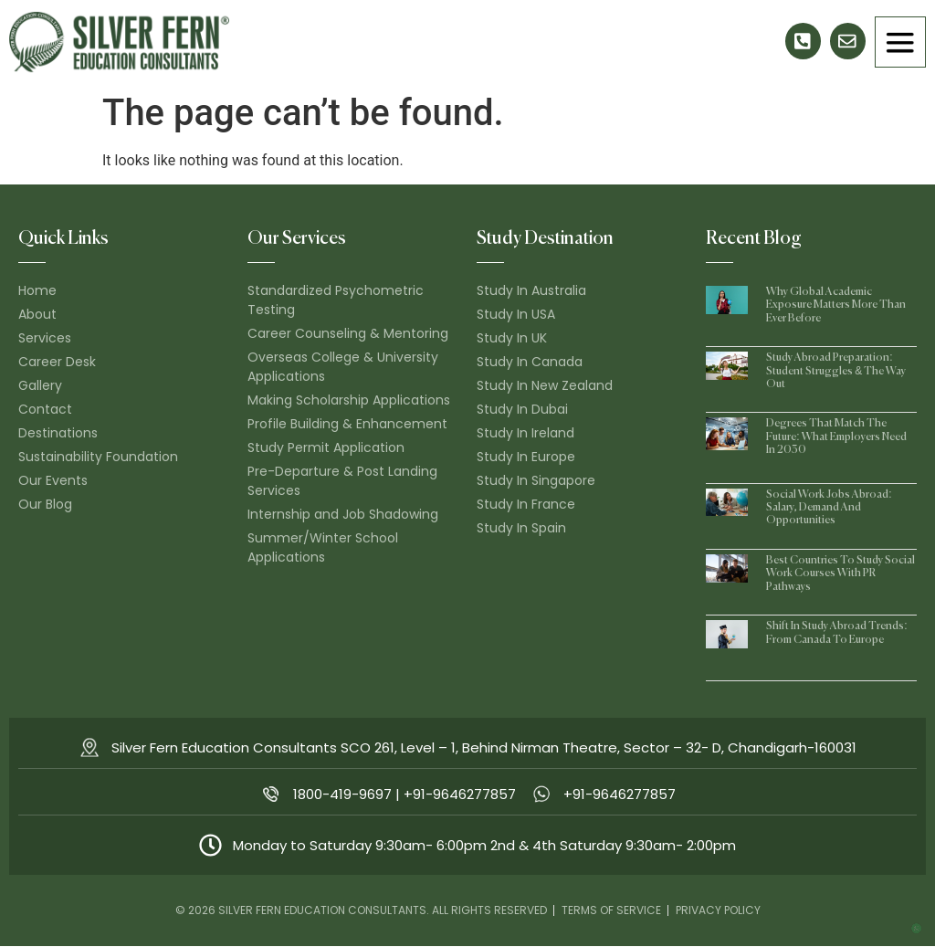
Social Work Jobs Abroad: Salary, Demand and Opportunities (828, 508)
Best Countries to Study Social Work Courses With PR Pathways (840, 574)
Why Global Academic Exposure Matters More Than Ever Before (836, 305)
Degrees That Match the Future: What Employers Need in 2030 (836, 438)
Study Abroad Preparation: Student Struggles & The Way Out (836, 372)
